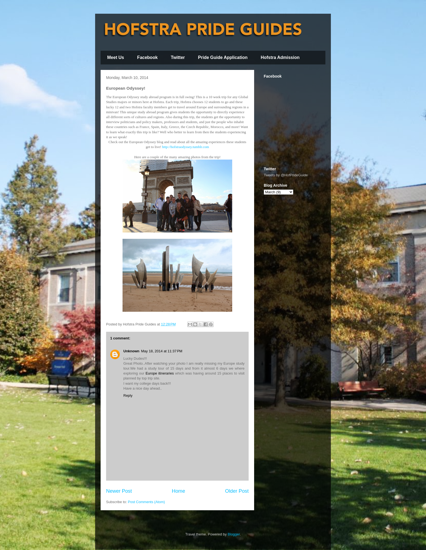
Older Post (237, 491)
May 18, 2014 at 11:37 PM (162, 351)
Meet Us (115, 57)
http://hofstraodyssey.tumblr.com (185, 147)
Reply (127, 395)
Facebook (147, 57)
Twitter (178, 57)
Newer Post (119, 491)
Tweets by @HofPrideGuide (286, 175)
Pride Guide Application (223, 57)
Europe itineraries (160, 373)
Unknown (131, 351)
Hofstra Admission (280, 57)
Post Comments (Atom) (146, 502)
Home (178, 491)
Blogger (234, 534)
